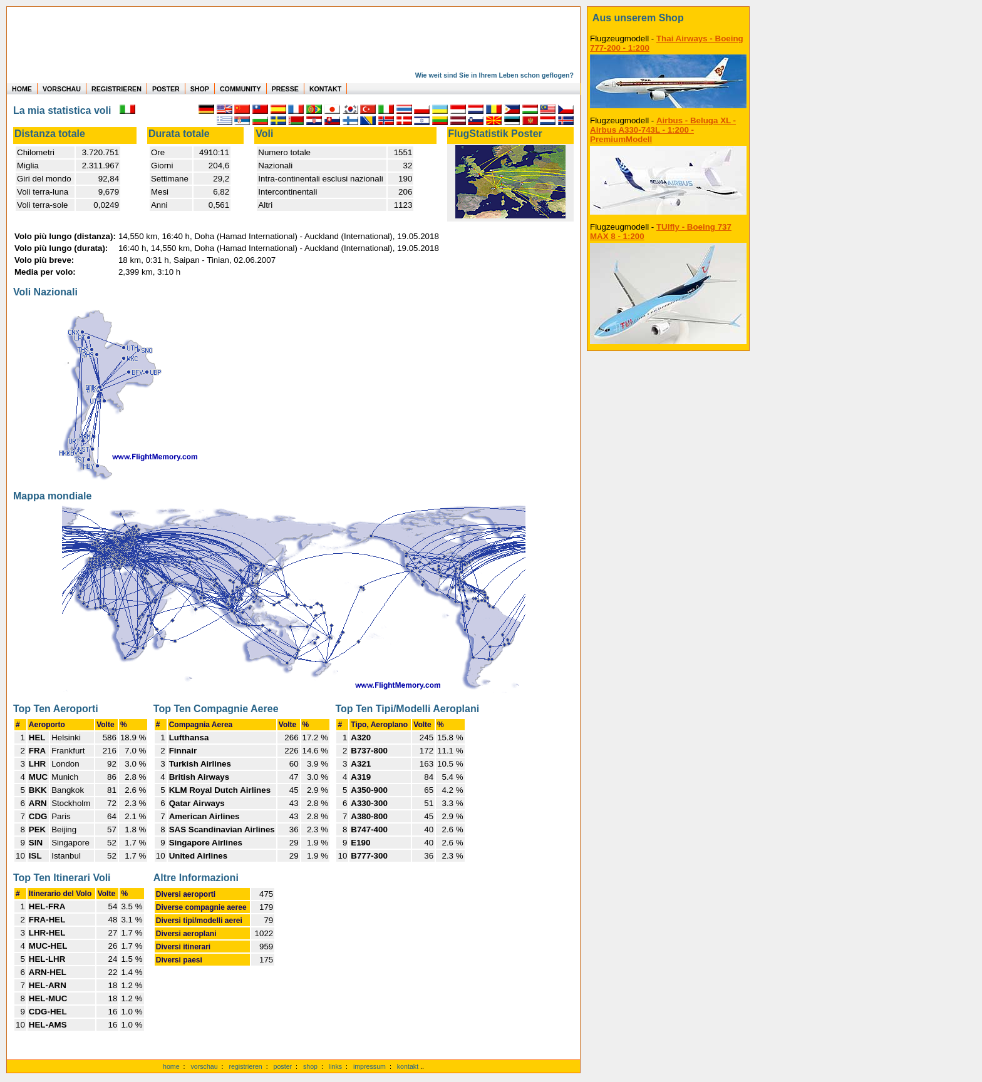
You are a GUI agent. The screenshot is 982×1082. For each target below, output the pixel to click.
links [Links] (335, 1066)
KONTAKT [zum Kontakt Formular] (325, 89)
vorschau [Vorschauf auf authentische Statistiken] (203, 1066)
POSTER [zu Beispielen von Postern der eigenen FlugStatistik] (166, 89)
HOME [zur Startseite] (22, 89)
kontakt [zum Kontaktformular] (407, 1066)
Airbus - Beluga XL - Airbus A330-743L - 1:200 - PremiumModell (663, 130)
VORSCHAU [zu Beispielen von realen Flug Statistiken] (62, 89)
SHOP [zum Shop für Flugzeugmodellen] (199, 89)
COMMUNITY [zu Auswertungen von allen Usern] (240, 89)
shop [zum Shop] (310, 1066)
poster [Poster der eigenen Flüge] (283, 1066)
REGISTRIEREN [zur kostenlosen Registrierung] (116, 89)
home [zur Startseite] (171, 1066)
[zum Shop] (668, 18)
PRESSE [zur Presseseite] (285, 89)
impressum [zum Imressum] (369, 1066)
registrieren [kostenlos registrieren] (245, 1066)
